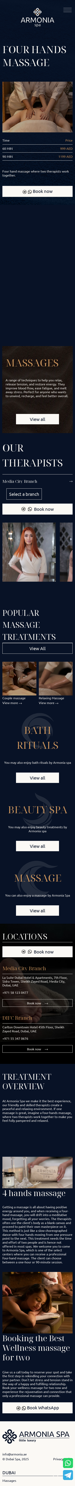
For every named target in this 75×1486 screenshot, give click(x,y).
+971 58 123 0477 (15, 992)
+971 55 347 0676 (15, 1038)
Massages (9, 1480)
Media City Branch (24, 968)
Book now (37, 191)
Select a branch (24, 494)
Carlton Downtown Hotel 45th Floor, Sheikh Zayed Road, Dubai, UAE (33, 1029)
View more (12, 703)
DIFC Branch (17, 1017)
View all (37, 419)
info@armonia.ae (14, 1454)
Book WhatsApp (37, 1408)
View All (37, 648)
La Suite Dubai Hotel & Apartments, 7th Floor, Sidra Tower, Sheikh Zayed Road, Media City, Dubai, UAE (34, 981)
